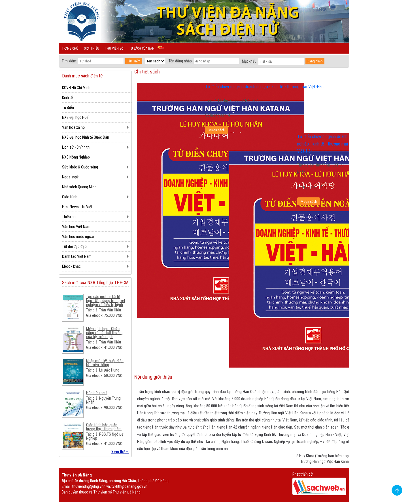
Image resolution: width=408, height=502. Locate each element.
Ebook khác (71, 266)
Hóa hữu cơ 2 (96, 393)
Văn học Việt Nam (76, 226)
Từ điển (68, 107)
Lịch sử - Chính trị (76, 147)
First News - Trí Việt (77, 206)
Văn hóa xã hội (74, 127)
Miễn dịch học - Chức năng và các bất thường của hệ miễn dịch (105, 332)
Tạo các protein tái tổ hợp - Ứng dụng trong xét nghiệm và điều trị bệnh (105, 300)
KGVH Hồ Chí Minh (76, 87)
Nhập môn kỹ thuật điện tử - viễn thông (105, 362)
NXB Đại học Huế (75, 117)
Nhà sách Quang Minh (79, 187)
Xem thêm (120, 452)
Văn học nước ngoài (78, 236)
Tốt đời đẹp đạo (74, 246)
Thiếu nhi (69, 216)
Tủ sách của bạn (141, 48)
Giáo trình (69, 197)
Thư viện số (114, 48)
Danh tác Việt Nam (77, 256)
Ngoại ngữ (70, 177)
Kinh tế (67, 97)
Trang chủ (70, 48)
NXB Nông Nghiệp (76, 157)
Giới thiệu (91, 48)
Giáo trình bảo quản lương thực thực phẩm (104, 427)
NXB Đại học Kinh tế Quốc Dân (85, 137)
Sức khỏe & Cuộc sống (80, 167)
